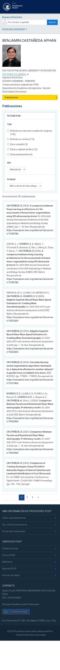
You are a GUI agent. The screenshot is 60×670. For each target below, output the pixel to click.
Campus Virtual (10, 548)
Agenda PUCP (9, 568)
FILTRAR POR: (14, 116)
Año (9, 162)
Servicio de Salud (11, 575)
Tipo (9, 124)
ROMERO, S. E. (27, 244)
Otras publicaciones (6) (19, 154)
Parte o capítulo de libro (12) (22, 149)
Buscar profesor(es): (12, 17)
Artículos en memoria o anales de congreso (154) (29, 133)
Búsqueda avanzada (13, 29)
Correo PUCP (8, 555)
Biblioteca (7, 562)
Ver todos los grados (14, 74)
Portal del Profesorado (13, 531)
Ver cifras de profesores (14, 524)
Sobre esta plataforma (13, 518)
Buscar (52, 22)
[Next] (38, 497)
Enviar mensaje (19, 611)
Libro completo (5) (17, 144)
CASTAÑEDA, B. (14, 205)
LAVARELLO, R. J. (26, 397)
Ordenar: (11, 179)
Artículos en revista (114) (20, 139)
